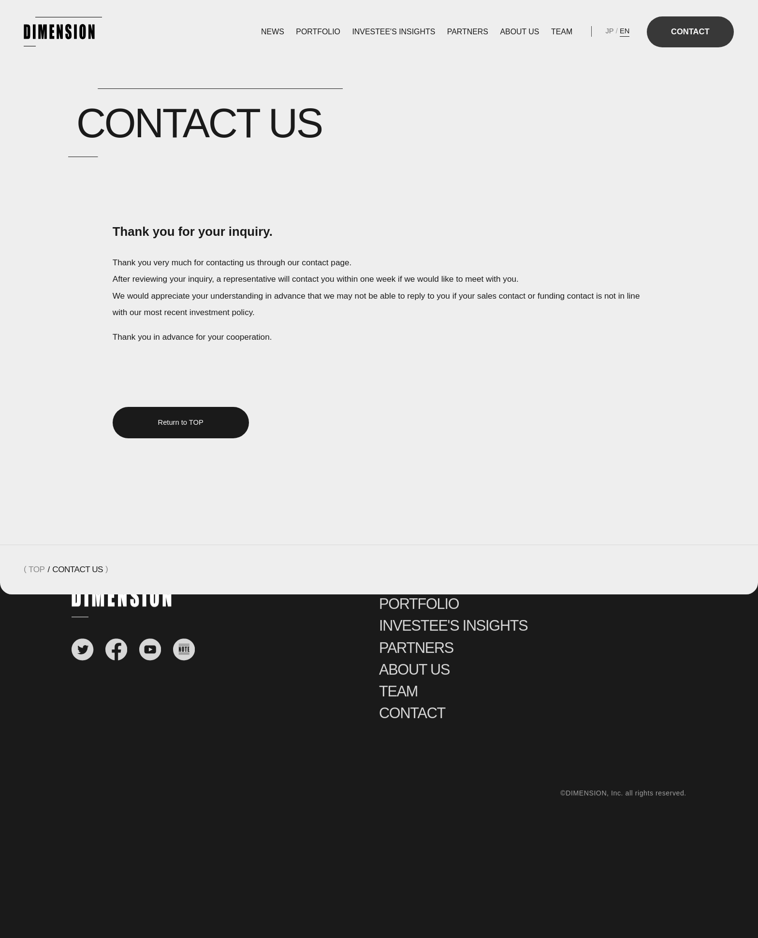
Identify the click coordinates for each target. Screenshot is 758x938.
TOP (36, 569)
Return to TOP (181, 422)
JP (610, 31)
